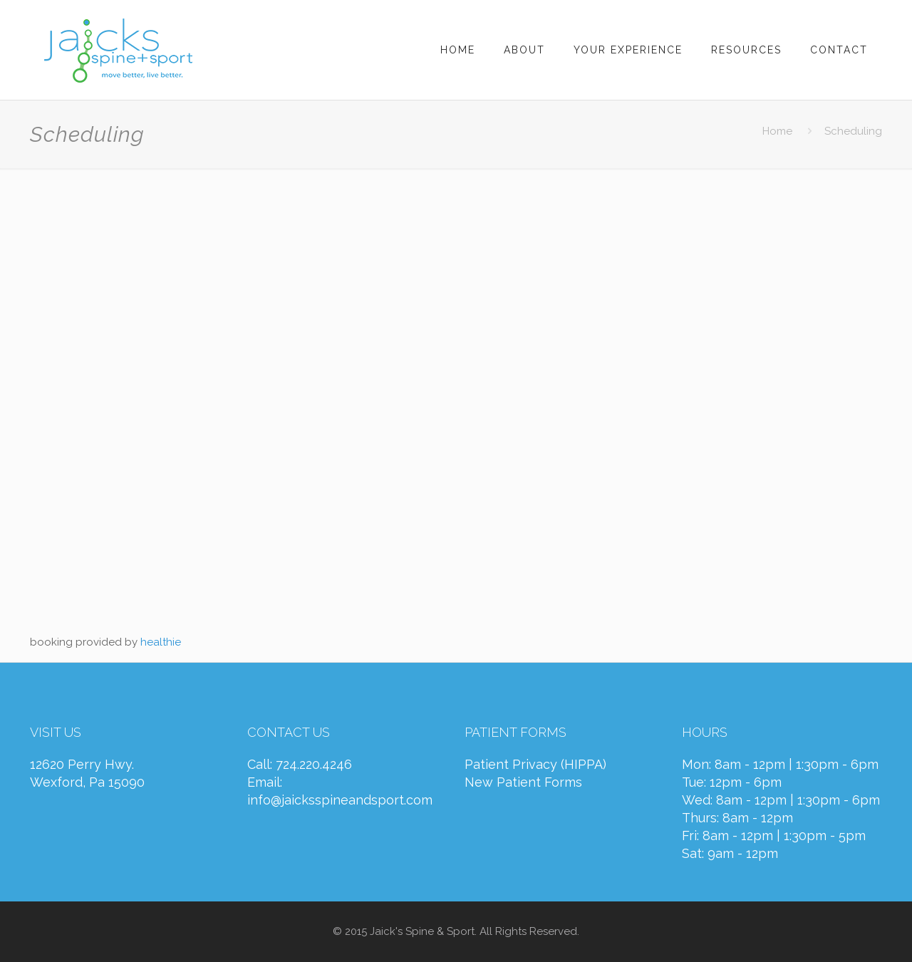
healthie (160, 642)
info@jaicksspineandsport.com (339, 799)
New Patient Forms (523, 782)
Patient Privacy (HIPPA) (535, 764)
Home (777, 131)
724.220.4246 (314, 764)
